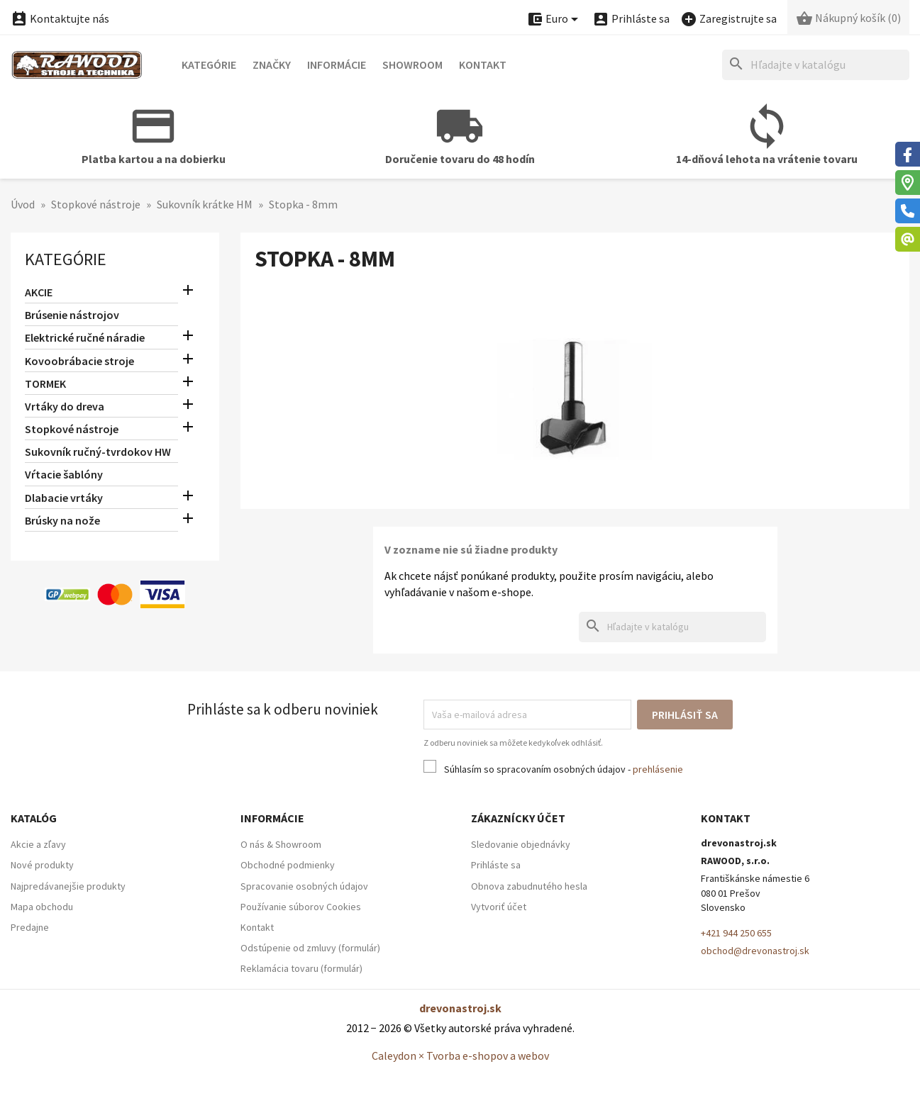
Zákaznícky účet (518, 818)
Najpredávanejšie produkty (68, 886)
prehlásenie (658, 769)
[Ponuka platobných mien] (554, 19)
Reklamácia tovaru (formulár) (301, 968)
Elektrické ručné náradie (85, 337)
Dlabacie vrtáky (64, 498)
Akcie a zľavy (38, 844)
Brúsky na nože (62, 520)
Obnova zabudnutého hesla (529, 886)
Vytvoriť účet (498, 906)
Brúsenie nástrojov (72, 315)
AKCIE (38, 292)
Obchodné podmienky (287, 864)
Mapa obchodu (42, 906)
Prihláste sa (496, 864)
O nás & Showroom (280, 844)
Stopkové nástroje (71, 429)
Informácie (336, 64)
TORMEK (45, 383)
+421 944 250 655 (736, 932)
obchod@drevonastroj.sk (755, 950)
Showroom (412, 64)
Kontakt (482, 64)
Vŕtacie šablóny (64, 474)
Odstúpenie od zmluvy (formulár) (310, 947)
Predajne (30, 927)
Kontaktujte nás (60, 18)
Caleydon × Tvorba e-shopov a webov (460, 1055)
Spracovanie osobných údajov (304, 886)
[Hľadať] (815, 65)
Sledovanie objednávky (520, 844)
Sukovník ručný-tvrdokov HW (98, 451)
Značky (272, 64)
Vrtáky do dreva (64, 406)
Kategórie (209, 64)
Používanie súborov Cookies (300, 906)
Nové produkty (42, 864)
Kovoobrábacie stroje (79, 361)
